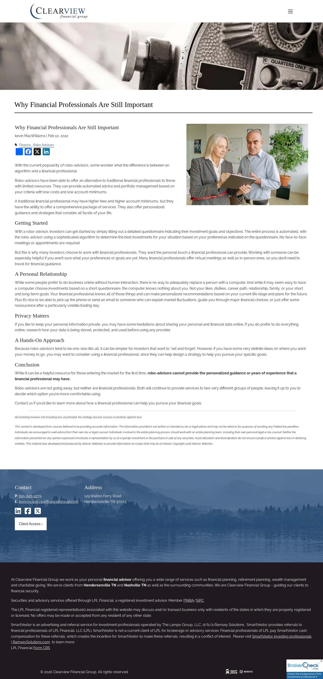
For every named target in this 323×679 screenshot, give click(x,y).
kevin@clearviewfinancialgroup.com (48, 501)
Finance (25, 145)
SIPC (200, 600)
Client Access (31, 524)
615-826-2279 (30, 496)
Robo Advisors (43, 145)
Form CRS (41, 648)
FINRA (188, 600)
